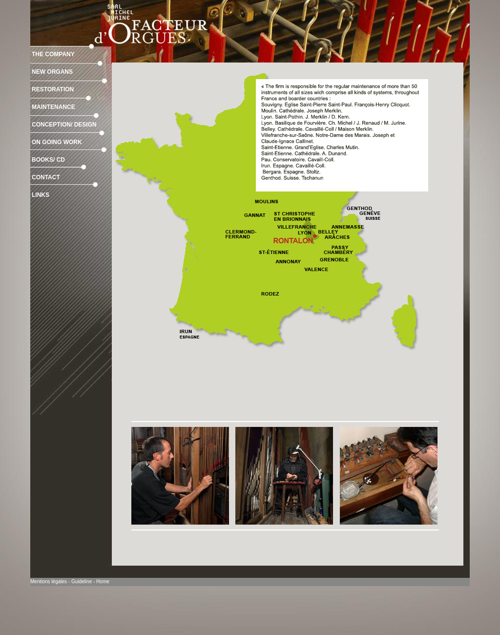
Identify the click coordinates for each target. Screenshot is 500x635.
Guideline (81, 581)
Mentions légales (48, 581)
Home (102, 581)
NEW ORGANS (52, 71)
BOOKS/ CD (48, 159)
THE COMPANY (53, 54)
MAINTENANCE (53, 107)
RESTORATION (53, 89)
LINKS (40, 194)
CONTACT (46, 177)
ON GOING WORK (57, 142)
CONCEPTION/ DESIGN (64, 124)
